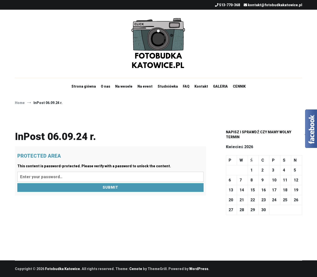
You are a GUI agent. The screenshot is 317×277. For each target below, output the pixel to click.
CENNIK (239, 86)
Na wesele (123, 86)
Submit (110, 187)
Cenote (135, 269)
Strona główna (83, 86)
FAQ (186, 86)
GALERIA (220, 86)
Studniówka (168, 86)
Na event (145, 86)
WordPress (198, 269)
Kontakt (201, 86)
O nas (105, 86)
